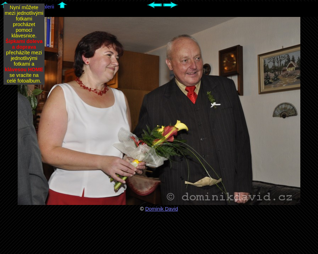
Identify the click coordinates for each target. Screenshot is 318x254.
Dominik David (161, 209)
